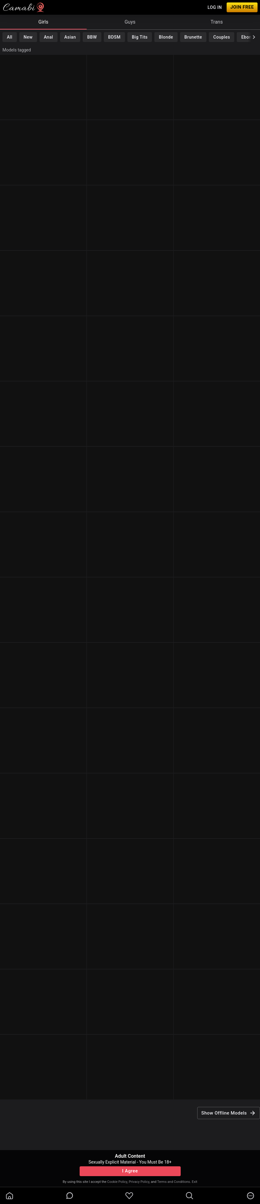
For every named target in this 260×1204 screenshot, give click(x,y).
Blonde (166, 37)
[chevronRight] (254, 37)
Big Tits (140, 37)
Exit (194, 1182)
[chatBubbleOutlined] (69, 1195)
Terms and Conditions (173, 1182)
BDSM (114, 37)
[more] (250, 1196)
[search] (189, 1196)
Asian (70, 37)
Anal (48, 37)
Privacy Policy (139, 1182)
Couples (221, 37)
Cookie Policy (117, 1182)
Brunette (193, 37)
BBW (92, 37)
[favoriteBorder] (129, 1195)
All (9, 37)
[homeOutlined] (9, 1196)
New (28, 37)
